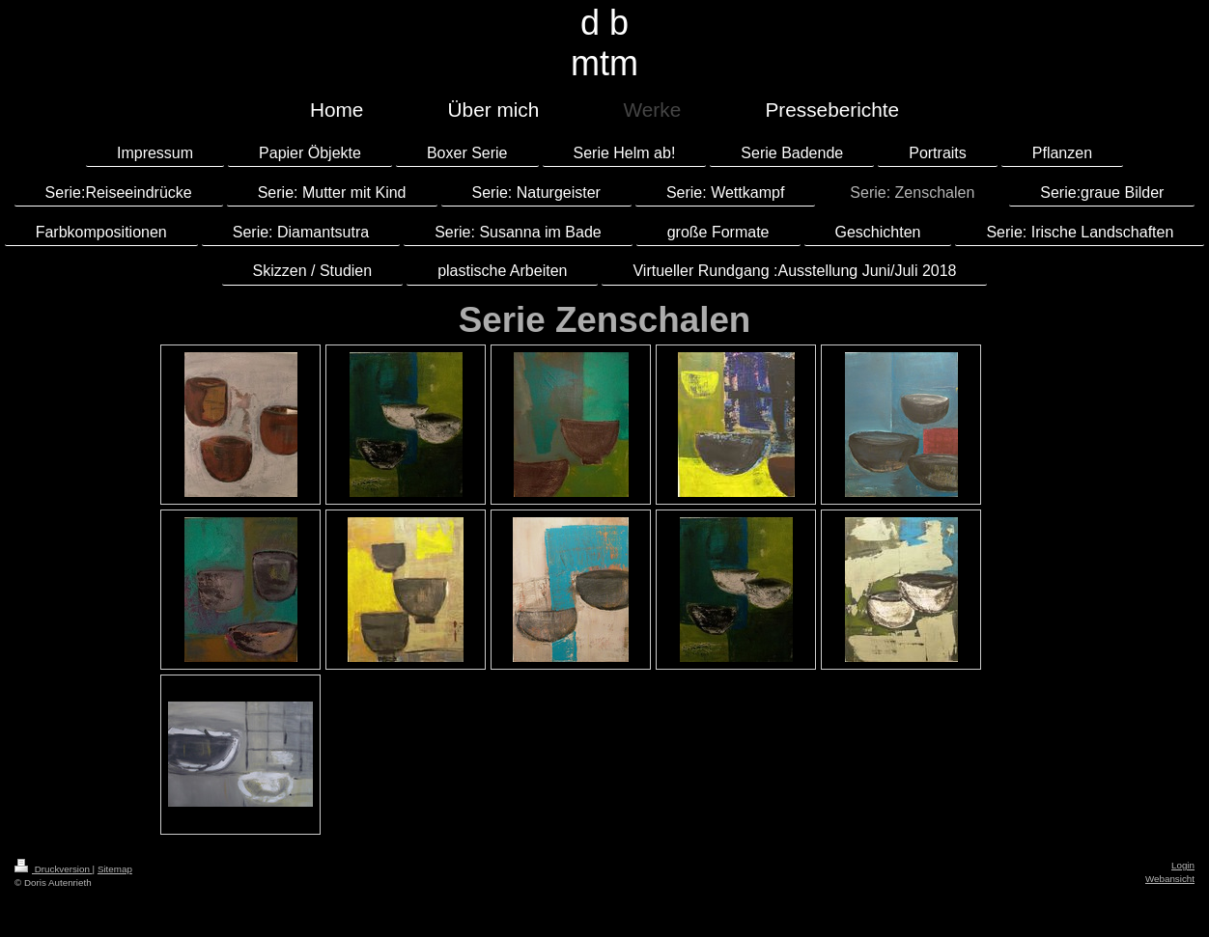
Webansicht (1170, 878)
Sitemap (115, 869)
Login (1183, 865)
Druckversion (53, 869)
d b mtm (604, 43)
